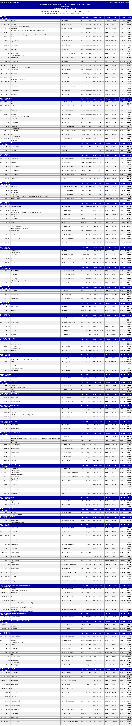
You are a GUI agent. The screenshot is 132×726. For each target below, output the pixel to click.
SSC (76, 11)
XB (56, 13)
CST (53, 13)
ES (60, 11)
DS (58, 11)
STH (42, 13)
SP (51, 13)
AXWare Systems (13, 2)
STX (45, 13)
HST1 (80, 11)
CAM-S (72, 13)
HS (71, 11)
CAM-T (77, 13)
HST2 (84, 11)
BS (53, 11)
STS (88, 11)
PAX (42, 11)
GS (66, 11)
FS (62, 11)
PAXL (45, 11)
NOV (63, 13)
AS (51, 11)
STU (48, 13)
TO (80, 13)
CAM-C (67, 13)
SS (48, 11)
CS (56, 11)
